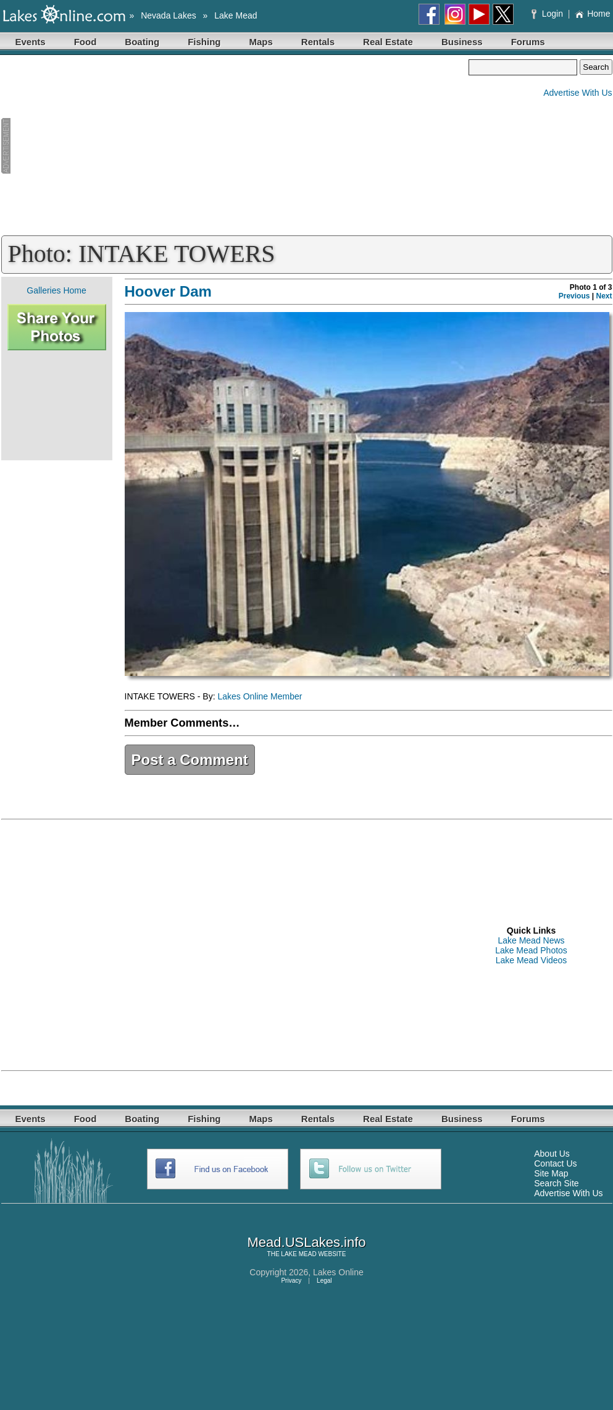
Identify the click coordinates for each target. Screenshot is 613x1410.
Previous (574, 296)
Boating (142, 41)
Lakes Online (338, 1272)
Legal (324, 1280)
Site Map (551, 1173)
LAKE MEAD (298, 1254)
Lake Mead (235, 15)
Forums (528, 41)
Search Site (556, 1183)
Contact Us (555, 1163)
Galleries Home (56, 290)
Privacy (291, 1280)
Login (548, 14)
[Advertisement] (235, 145)
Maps (261, 41)
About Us (552, 1154)
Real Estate (388, 41)
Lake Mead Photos (531, 950)
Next (604, 296)
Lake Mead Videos (531, 960)
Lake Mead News (531, 940)
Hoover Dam (168, 291)
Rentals (318, 41)
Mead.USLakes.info (307, 1242)
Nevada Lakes (168, 15)
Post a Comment (189, 759)
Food (85, 41)
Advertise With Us (577, 93)
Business (462, 41)
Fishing (204, 41)
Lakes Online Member (259, 696)
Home (592, 14)
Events (30, 41)
